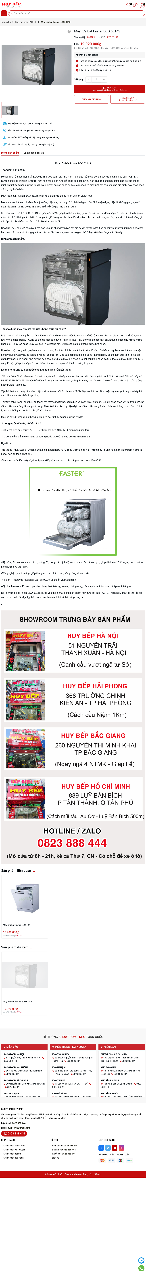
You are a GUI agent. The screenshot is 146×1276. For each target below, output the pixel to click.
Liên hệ (55, 1158)
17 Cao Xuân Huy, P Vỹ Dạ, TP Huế (71, 1083)
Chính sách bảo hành (14, 1158)
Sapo (98, 1174)
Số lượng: (78, 79)
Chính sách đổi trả (12, 1153)
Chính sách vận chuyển (15, 1149)
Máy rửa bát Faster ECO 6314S (17, 1001)
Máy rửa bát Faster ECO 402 (16, 925)
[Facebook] (101, 1148)
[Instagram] (121, 1148)
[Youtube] (114, 1148)
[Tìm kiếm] (11, 13)
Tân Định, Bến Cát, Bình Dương (118, 1083)
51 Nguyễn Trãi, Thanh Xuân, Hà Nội (23, 1057)
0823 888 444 (19, 1123)
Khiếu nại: (63, 1153)
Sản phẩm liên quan (16, 871)
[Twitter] (108, 1148)
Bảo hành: (64, 1149)
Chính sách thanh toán (14, 1145)
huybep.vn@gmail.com (19, 1128)
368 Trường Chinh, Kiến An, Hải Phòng (24, 1070)
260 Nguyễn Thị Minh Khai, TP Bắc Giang (25, 1083)
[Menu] (4, 13)
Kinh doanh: (64, 1145)
